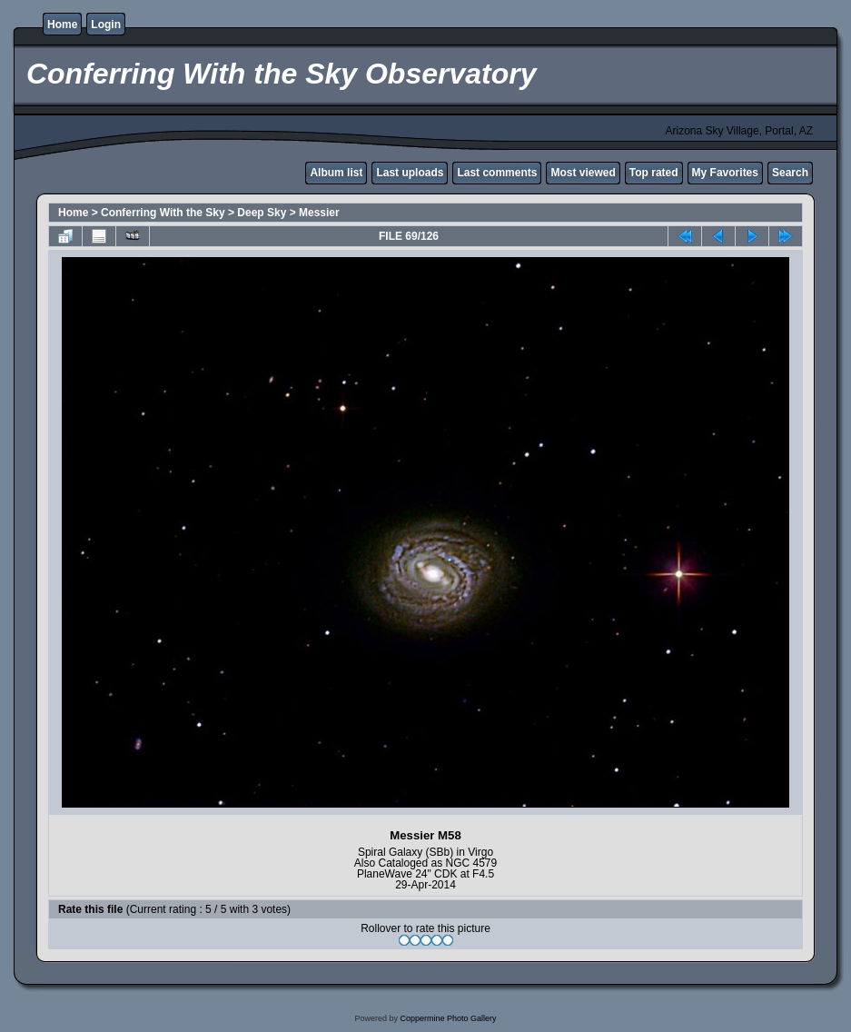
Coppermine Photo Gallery (448, 1018)
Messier (319, 212)
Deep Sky (261, 212)
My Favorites (725, 172)
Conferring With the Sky (163, 212)
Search (790, 172)
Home (62, 24)
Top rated (653, 172)
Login (106, 24)
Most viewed (582, 172)
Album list (336, 172)
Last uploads (409, 172)
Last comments (497, 172)
